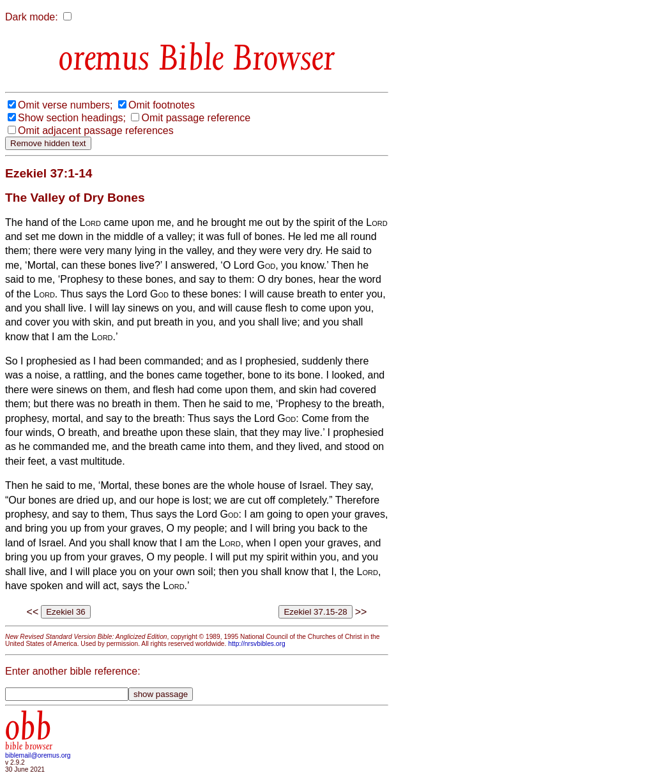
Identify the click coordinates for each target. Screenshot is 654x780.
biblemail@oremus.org (38, 755)
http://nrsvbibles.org (256, 643)
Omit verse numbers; (65, 105)
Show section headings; (72, 117)
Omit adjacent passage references (96, 130)
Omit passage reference (195, 117)
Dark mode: (31, 16)
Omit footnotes (161, 105)
